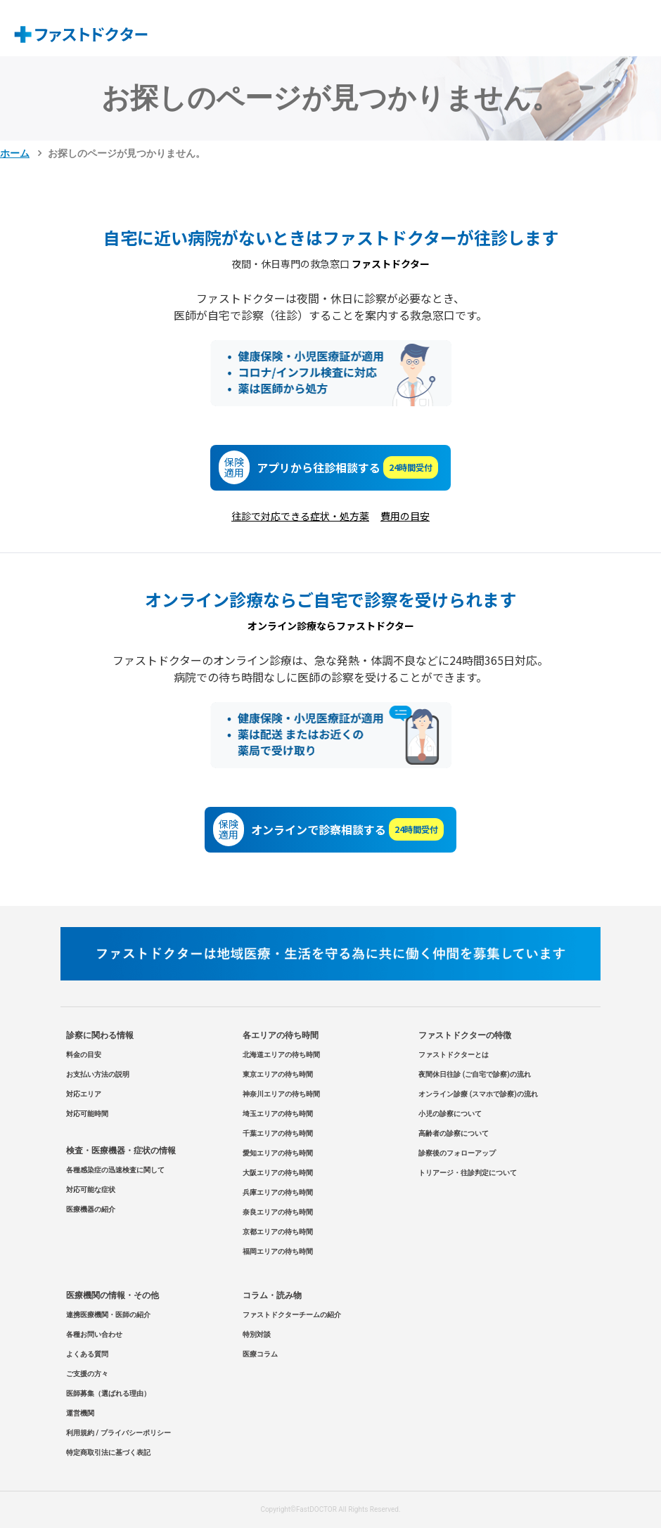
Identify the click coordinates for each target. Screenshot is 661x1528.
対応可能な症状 (90, 1189)
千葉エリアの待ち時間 (278, 1133)
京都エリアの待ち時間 (278, 1232)
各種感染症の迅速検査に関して (115, 1170)
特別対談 (257, 1334)
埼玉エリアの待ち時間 (278, 1114)
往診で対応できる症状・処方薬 (300, 516)
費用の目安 (405, 516)
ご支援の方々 (87, 1374)
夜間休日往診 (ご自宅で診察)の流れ (474, 1074)
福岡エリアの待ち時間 (278, 1251)
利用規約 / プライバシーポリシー (118, 1433)
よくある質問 (87, 1354)
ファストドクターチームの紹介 (292, 1315)
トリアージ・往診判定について (467, 1173)
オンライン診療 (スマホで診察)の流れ (478, 1094)
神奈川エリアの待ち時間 (281, 1094)
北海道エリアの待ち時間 (281, 1054)
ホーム (15, 153)
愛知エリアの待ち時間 (278, 1153)
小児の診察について (450, 1114)
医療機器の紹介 (90, 1209)
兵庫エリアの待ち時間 (278, 1192)
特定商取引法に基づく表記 (108, 1452)
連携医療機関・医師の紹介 (108, 1315)
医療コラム (260, 1354)
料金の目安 (83, 1054)
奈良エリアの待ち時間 (278, 1212)
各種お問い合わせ (94, 1334)
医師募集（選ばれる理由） (108, 1393)
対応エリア (83, 1094)
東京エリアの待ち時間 (278, 1074)
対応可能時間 (87, 1114)
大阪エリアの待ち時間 (278, 1173)
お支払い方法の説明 (97, 1074)
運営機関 (80, 1413)
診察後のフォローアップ (457, 1153)
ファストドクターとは (453, 1054)
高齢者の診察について (453, 1133)
